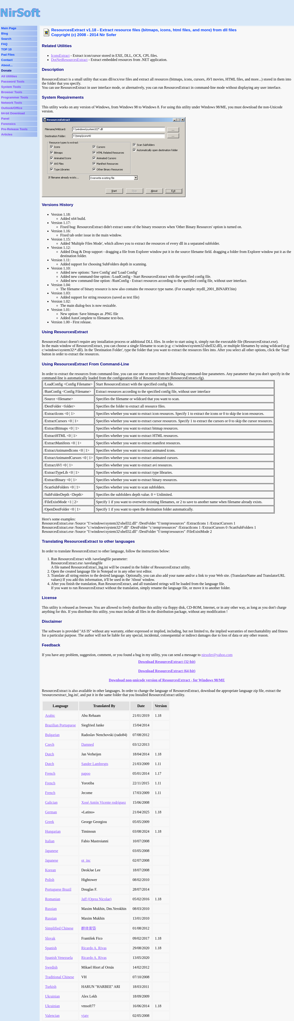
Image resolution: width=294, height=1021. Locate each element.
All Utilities (9, 76)
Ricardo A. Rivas (94, 948)
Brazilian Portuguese (60, 725)
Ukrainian (52, 996)
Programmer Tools (14, 97)
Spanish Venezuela (59, 958)
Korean (50, 870)
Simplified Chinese (59, 928)
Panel (5, 118)
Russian (51, 909)
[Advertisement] (141, 12)
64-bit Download (13, 113)
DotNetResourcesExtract (69, 60)
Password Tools (12, 81)
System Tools (11, 87)
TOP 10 (6, 49)
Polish (49, 880)
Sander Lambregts (94, 764)
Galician (51, 802)
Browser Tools (11, 92)
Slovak (50, 938)
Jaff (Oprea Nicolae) (96, 899)
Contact (7, 60)
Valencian (52, 1016)
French (50, 773)
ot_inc (86, 860)
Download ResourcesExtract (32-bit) (166, 662)
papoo (85, 773)
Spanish (51, 948)
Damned (87, 744)
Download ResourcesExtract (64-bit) (166, 671)
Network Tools (11, 102)
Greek (49, 822)
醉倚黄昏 (88, 928)
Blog (4, 33)
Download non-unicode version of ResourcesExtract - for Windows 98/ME (167, 680)
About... (7, 65)
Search (6, 38)
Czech (49, 744)
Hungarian (53, 831)
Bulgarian (52, 735)
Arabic (50, 715)
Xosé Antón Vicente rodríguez (103, 802)
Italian (49, 841)
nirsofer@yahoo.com (216, 655)
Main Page (8, 28)
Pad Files (8, 54)
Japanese (51, 851)
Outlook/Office (11, 108)
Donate (6, 70)
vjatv (85, 1016)
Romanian (52, 899)
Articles (6, 134)
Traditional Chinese (59, 977)
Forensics (8, 124)
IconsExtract (60, 55)
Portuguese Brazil (58, 889)
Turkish (50, 987)
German (51, 812)
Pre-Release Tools (14, 129)
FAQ (4, 44)
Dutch (49, 754)
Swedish (51, 967)
